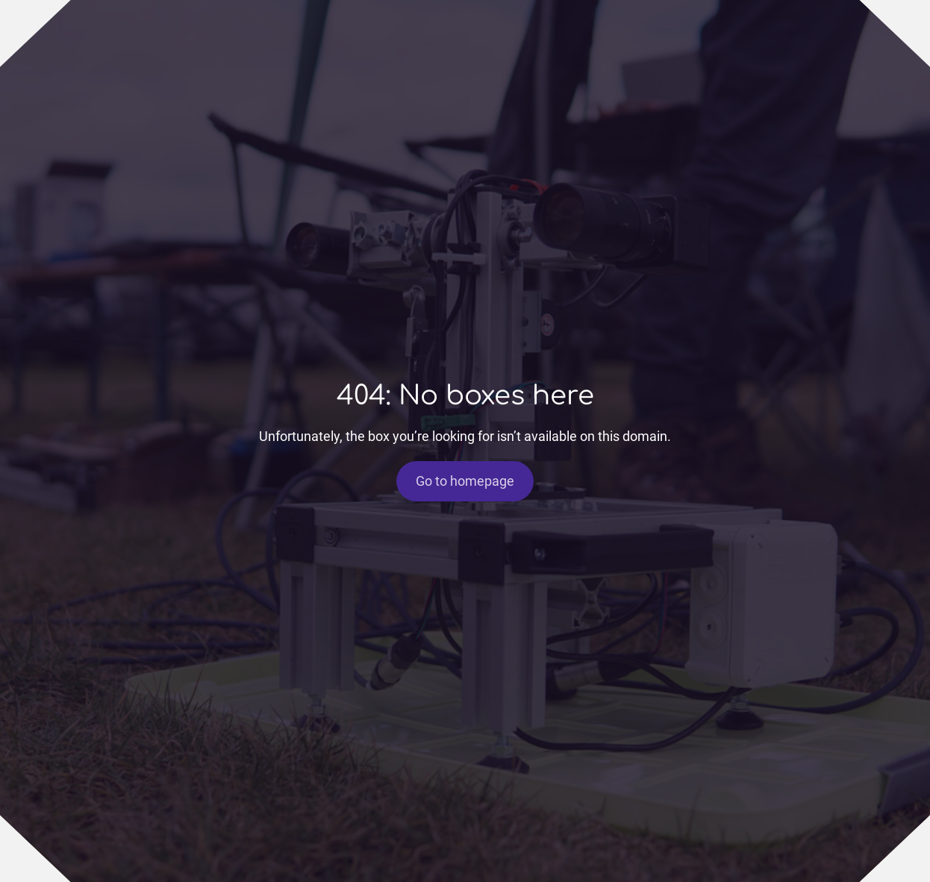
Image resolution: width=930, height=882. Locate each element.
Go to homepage (465, 481)
